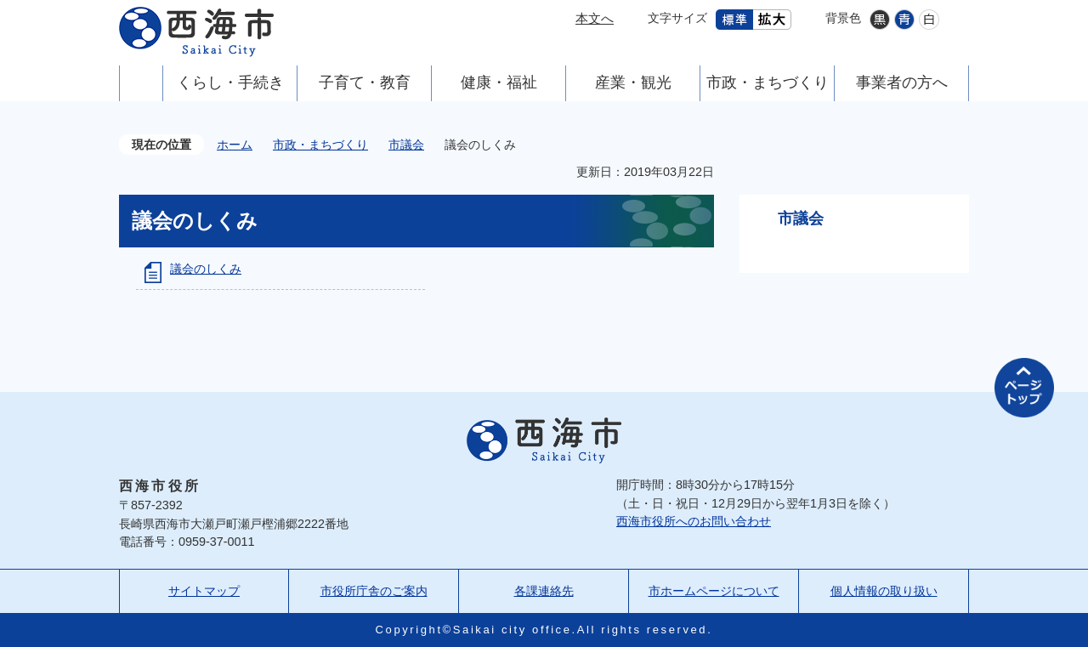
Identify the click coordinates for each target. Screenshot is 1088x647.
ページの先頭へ (1024, 387)
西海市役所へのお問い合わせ (693, 521)
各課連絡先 (544, 591)
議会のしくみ (205, 268)
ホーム (234, 144)
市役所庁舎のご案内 (374, 591)
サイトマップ (204, 591)
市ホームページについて (714, 591)
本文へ (594, 18)
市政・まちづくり (320, 144)
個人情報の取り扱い (884, 591)
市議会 (406, 144)
